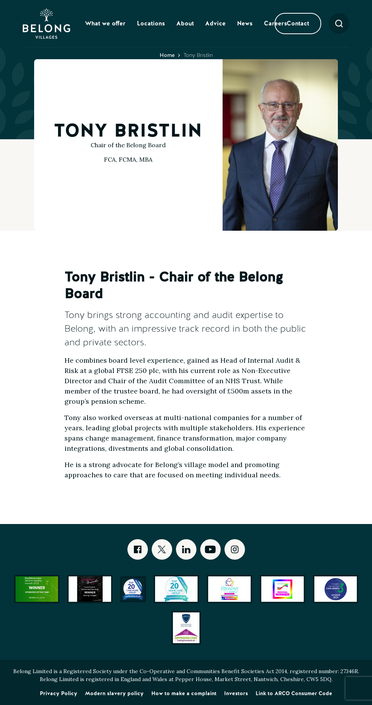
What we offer (105, 23)
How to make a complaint (184, 693)
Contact (298, 23)
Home (167, 55)
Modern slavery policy (114, 693)
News (245, 23)
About (185, 23)
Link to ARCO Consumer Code (294, 693)
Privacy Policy (58, 693)
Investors (236, 693)
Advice (215, 23)
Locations (151, 23)
